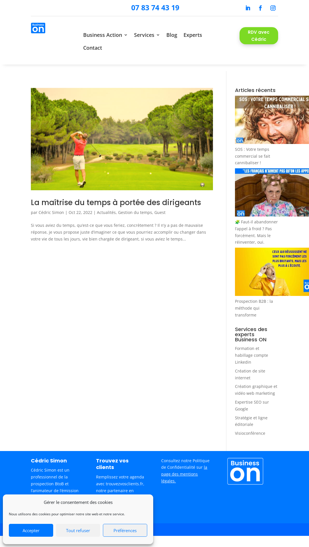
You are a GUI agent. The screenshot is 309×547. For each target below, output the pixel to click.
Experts (193, 34)
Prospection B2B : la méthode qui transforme (254, 301)
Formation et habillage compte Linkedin (251, 348)
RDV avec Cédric (259, 36)
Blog (171, 34)
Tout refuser (78, 530)
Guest (160, 206)
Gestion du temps (135, 206)
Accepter (31, 530)
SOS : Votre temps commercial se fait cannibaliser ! (252, 149)
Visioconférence (250, 426)
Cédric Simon (51, 206)
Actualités (106, 206)
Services (144, 34)
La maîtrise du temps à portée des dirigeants (116, 196)
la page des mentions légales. (184, 467)
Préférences (125, 530)
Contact (92, 47)
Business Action (102, 34)
